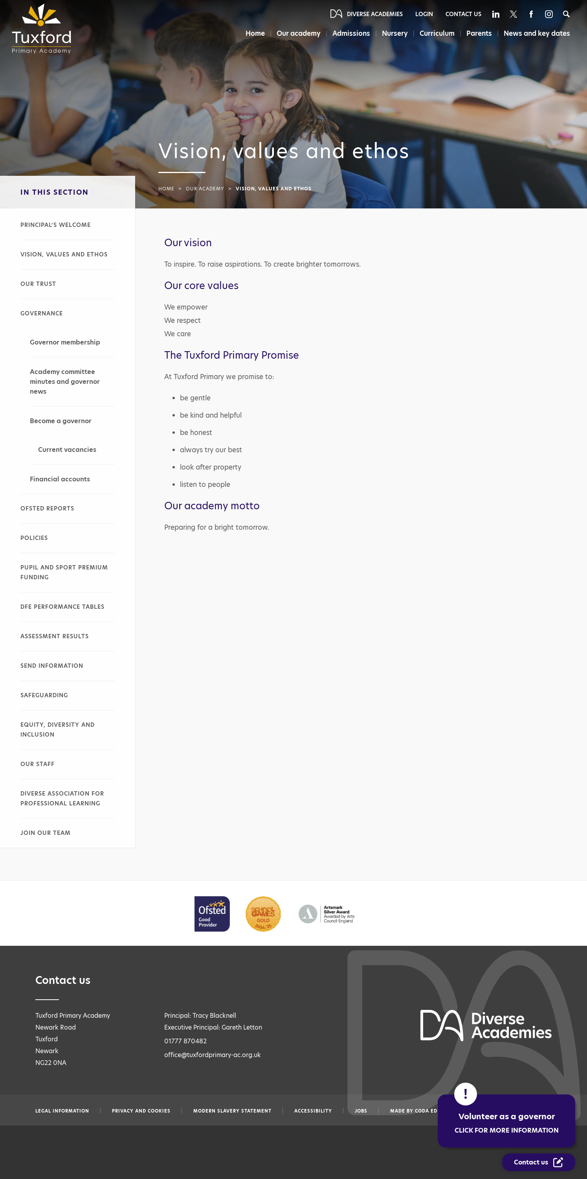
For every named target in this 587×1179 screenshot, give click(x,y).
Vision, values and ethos (64, 254)
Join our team (45, 833)
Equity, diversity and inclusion (57, 730)
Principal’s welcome (55, 225)
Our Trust (38, 284)
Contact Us (463, 14)
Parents (479, 33)
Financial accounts (60, 479)
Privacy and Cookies (141, 1111)
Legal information (62, 1111)
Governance (41, 313)
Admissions (350, 33)
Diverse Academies (375, 14)
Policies (34, 538)
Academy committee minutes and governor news (65, 381)
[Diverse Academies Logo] (44, 28)
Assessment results (54, 636)
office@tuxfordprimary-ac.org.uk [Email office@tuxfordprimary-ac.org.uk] (212, 1055)
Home (253, 33)
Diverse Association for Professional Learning (62, 798)
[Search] (566, 14)
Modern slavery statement (232, 1111)
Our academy (297, 33)
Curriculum (436, 33)
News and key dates (537, 33)
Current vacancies (67, 449)
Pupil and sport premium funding (64, 572)
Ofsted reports (47, 508)
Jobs (361, 1111)
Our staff (37, 764)
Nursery (394, 33)
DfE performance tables (62, 607)
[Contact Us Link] (538, 1162)
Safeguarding (44, 695)
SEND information (51, 666)
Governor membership (65, 342)
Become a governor (61, 421)
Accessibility (313, 1111)
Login (424, 14)
